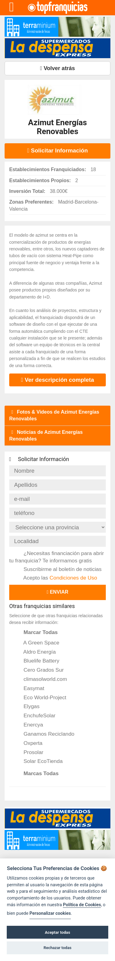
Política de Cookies (82, 904)
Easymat (29, 688)
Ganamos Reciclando (44, 734)
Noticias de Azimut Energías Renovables (46, 435)
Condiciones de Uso (73, 578)
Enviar (57, 592)
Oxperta (28, 743)
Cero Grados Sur (39, 670)
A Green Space (37, 643)
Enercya (29, 725)
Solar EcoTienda (39, 761)
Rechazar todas (57, 947)
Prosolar (29, 752)
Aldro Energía (35, 652)
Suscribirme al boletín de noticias (58, 569)
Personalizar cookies (50, 913)
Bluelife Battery (37, 661)
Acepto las (56, 578)
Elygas (27, 706)
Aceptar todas (57, 932)
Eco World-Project (40, 697)
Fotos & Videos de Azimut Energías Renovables (54, 415)
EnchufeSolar (35, 715)
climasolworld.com (41, 679)
